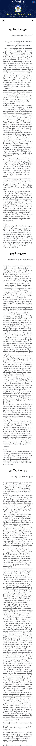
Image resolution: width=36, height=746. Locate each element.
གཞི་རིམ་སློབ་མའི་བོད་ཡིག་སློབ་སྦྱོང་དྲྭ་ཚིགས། (18, 14)
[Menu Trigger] (33, 2)
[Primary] (3, 20)
